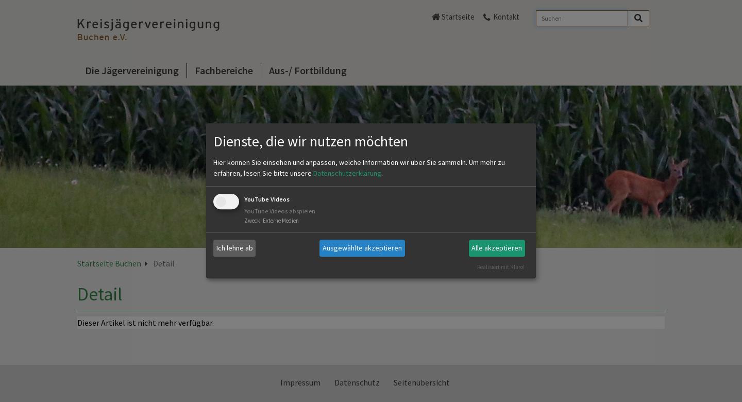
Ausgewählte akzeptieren (362, 248)
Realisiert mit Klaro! (501, 267)
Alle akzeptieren (496, 248)
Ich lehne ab (234, 248)
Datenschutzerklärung (347, 173)
